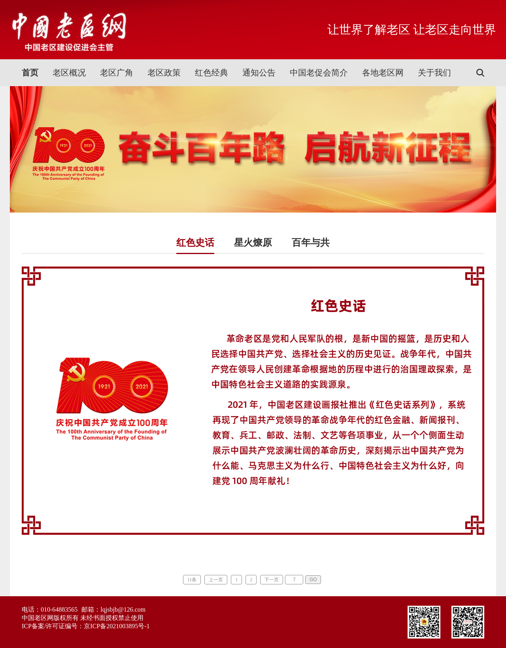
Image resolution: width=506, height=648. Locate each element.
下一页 (271, 579)
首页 (30, 72)
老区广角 (116, 72)
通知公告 (259, 72)
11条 (192, 579)
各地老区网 (383, 72)
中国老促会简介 (319, 72)
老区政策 (164, 72)
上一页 (216, 579)
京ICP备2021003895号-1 (116, 626)
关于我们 (434, 72)
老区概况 (69, 72)
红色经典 (211, 72)
